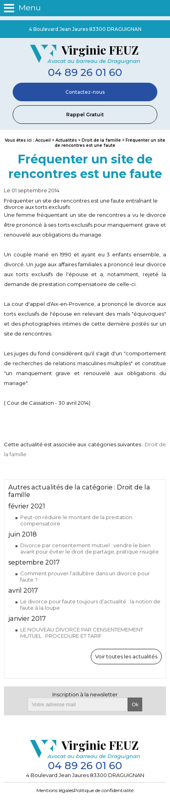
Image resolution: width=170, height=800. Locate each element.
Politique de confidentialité (104, 790)
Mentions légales (55, 790)
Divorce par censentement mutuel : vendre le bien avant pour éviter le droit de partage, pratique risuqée (89, 548)
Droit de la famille (102, 140)
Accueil (43, 140)
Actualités (66, 140)
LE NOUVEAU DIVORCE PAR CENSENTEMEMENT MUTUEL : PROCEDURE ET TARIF (81, 632)
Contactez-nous (85, 92)
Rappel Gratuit (85, 115)
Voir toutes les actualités (126, 656)
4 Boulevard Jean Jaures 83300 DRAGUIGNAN (85, 29)
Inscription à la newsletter (85, 694)
